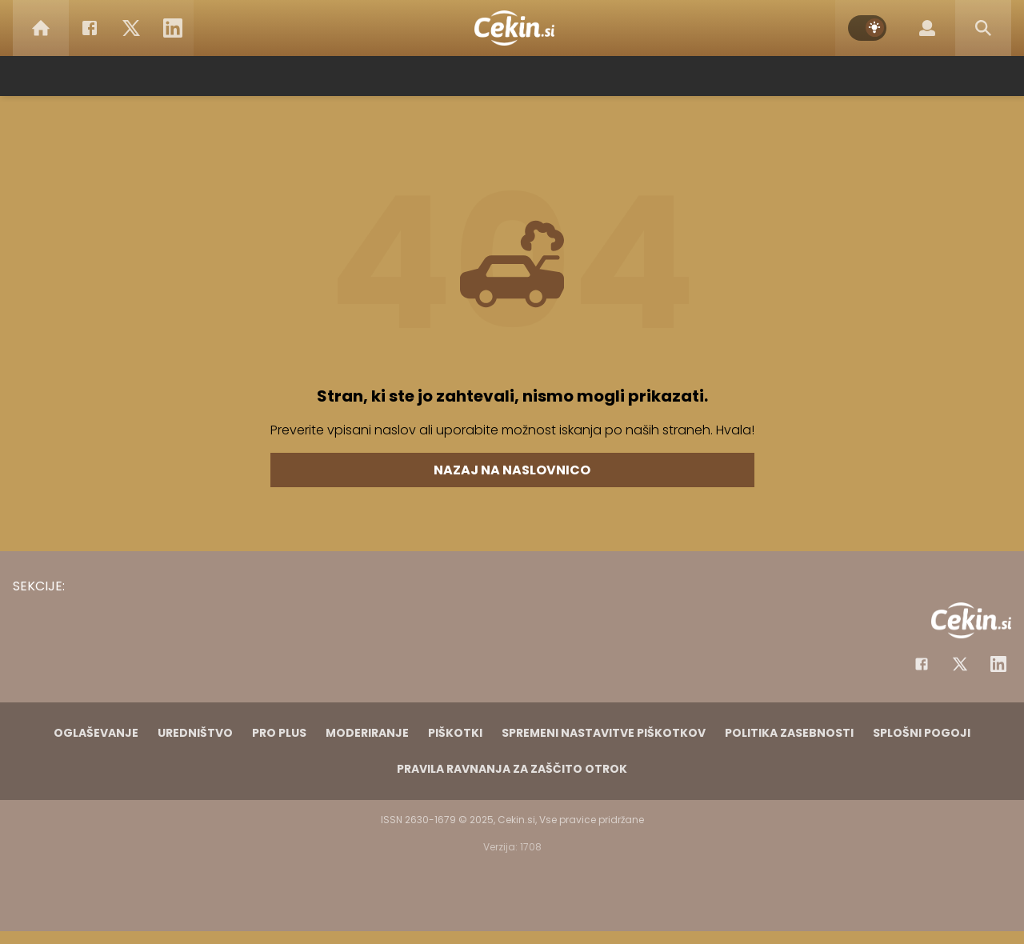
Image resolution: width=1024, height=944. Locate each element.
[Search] (983, 28)
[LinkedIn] (173, 28)
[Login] (927, 28)
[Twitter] (131, 28)
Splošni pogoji (921, 733)
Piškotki (455, 733)
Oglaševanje (96, 733)
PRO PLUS (279, 733)
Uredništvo (195, 733)
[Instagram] (998, 664)
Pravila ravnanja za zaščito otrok (512, 769)
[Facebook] (89, 28)
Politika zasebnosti (789, 733)
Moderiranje (367, 733)
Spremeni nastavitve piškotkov (604, 733)
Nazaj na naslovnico (512, 470)
